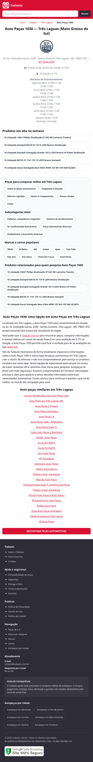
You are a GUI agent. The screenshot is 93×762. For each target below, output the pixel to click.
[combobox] (40, 13)
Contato (12, 561)
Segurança (13, 579)
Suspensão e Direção (52, 188)
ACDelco (23, 249)
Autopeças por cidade (18, 648)
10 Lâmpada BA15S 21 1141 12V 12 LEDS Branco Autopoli (32, 160)
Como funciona (15, 556)
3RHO (10, 249)
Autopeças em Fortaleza (46, 724)
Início (22, 22)
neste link (12, 347)
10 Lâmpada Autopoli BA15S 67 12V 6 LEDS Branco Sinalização (35, 145)
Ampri (46, 249)
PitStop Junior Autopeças (46, 474)
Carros (11, 643)
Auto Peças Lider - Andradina (46, 422)
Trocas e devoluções (17, 588)
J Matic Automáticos (46, 469)
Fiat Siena (27, 256)
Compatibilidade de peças (20, 574)
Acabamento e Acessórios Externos (25, 234)
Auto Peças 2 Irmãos (46, 406)
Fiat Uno (11, 256)
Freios (10, 203)
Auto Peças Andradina (47, 411)
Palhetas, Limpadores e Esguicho (23, 219)
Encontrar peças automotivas (46, 531)
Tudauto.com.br (30, 335)
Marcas (11, 638)
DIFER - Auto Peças (46, 437)
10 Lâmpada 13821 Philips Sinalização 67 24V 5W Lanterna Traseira (37, 137)
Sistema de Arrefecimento (60, 219)
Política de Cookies (17, 616)
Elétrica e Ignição (16, 196)
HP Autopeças (46, 458)
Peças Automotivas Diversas (57, 226)
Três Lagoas (46, 22)
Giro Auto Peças (46, 453)
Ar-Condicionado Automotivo (22, 226)
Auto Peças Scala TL (46, 427)
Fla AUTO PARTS (46, 448)
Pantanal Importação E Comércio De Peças (46, 484)
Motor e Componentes (42, 196)
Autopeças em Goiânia (18, 724)
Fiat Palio (71, 249)
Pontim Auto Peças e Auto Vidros (46, 495)
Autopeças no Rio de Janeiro (50, 709)
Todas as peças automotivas (21, 188)
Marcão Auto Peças (46, 479)
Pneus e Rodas (67, 196)
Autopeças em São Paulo (19, 709)
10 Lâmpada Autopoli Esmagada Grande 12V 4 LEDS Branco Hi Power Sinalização (44, 152)
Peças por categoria (17, 634)
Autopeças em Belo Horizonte (49, 717)
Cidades (33, 22)
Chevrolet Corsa (46, 256)
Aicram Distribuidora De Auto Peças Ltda (46, 395)
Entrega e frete (15, 584)
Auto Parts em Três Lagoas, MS (46, 401)
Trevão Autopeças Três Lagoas (46, 516)
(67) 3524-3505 (46, 61)
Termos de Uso (15, 611)
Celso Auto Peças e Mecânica (46, 432)
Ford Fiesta (65, 256)
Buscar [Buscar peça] (84, 13)
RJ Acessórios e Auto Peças (46, 500)
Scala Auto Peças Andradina (46, 511)
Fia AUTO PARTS (46, 442)
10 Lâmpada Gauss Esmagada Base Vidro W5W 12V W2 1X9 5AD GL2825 (39, 167)
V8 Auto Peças (46, 521)
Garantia (12, 593)
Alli (35, 249)
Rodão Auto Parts (46, 505)
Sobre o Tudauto (16, 552)
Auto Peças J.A (46, 416)
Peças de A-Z (14, 629)
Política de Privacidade (19, 606)
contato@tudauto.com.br (17, 664)
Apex (57, 249)
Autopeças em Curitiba (18, 717)
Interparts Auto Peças (46, 463)
